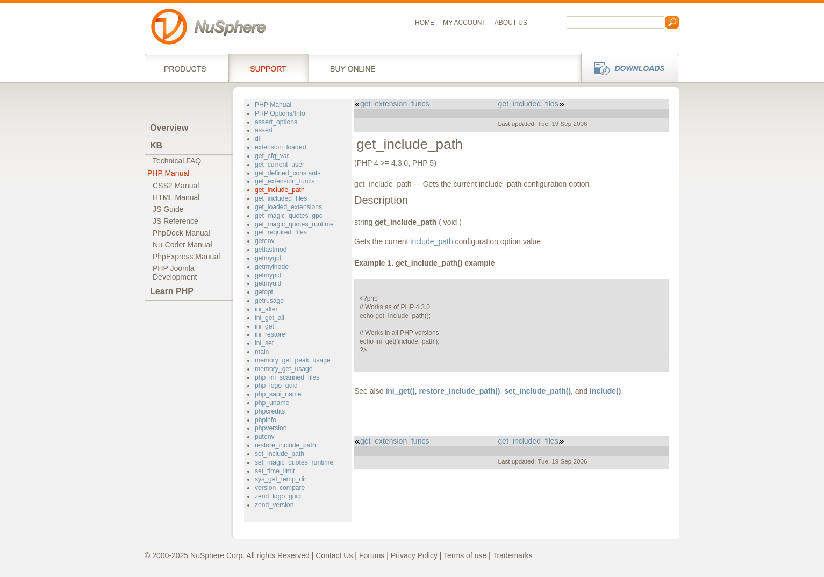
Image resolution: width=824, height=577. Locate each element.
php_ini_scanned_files (287, 377)
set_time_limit (275, 471)
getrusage (269, 300)
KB (156, 145)
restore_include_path (285, 445)
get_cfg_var (272, 156)
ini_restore (270, 334)
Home (424, 22)
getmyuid (268, 283)
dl (257, 139)
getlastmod (271, 249)
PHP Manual (168, 173)
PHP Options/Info (280, 113)
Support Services (268, 68)
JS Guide (168, 209)
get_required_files (281, 232)
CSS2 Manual (176, 185)
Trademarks (512, 555)
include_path (431, 241)
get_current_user (279, 164)
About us (511, 22)
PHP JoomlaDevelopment (175, 272)
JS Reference (175, 221)
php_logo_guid (276, 385)
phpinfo (265, 420)
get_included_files (281, 198)
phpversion (271, 428)
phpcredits (270, 411)
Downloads (627, 68)
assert (264, 130)
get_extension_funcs (285, 181)
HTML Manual (176, 197)
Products (186, 68)
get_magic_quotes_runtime (294, 224)
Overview (169, 127)
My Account (464, 22)
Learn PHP (172, 291)
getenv (265, 241)
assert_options (276, 122)
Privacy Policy (414, 555)
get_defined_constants (288, 173)
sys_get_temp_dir (280, 479)
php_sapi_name (278, 394)
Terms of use (464, 555)
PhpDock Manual (181, 233)
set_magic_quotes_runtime (294, 462)
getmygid (268, 258)
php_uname (272, 403)
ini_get (264, 326)
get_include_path (280, 190)
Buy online (353, 68)
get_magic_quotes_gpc (289, 215)
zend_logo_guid (278, 496)
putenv (265, 436)
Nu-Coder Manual (182, 244)
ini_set (264, 343)
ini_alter (266, 309)
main (262, 351)
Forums (371, 555)
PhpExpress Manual (186, 256)
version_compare (280, 487)
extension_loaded (280, 147)
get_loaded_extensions (288, 207)
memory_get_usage (284, 369)
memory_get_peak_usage (293, 360)
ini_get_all (269, 318)
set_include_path (279, 454)
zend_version (274, 505)
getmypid (268, 275)
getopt (264, 292)
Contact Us (334, 555)
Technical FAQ (177, 160)
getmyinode (272, 266)
